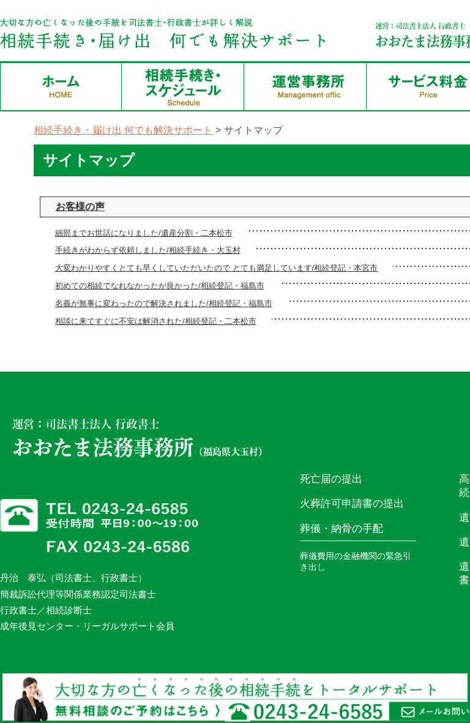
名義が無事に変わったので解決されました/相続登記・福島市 (163, 303)
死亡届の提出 (331, 479)
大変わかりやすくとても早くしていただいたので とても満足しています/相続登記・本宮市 (216, 267)
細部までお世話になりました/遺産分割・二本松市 (144, 233)
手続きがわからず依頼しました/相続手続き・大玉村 (148, 250)
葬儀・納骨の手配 (341, 528)
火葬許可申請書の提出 (352, 503)
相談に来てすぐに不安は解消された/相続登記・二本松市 (155, 321)
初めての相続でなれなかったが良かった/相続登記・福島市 (159, 285)
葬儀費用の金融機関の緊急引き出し (355, 561)
